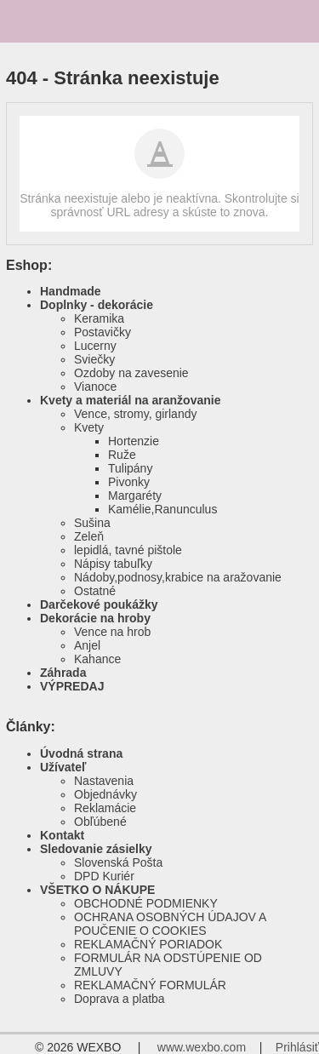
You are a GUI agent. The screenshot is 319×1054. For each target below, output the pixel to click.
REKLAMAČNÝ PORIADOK (148, 944)
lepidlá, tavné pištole (128, 550)
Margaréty (135, 495)
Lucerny (95, 345)
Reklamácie (105, 808)
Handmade (70, 291)
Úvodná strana (81, 753)
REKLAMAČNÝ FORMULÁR (150, 985)
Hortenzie (133, 441)
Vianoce (95, 386)
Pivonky (129, 482)
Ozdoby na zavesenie (131, 373)
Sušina (92, 523)
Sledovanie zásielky (96, 849)
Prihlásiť (297, 1047)
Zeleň (89, 536)
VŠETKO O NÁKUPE (97, 889)
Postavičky (102, 332)
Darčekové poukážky (99, 604)
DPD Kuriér (104, 876)
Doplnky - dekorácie (96, 305)
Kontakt (62, 835)
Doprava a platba (119, 998)
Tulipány (130, 468)
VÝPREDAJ (72, 686)
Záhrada (63, 672)
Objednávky (105, 794)
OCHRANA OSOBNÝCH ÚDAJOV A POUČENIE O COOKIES (170, 923)
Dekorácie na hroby (95, 618)
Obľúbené (100, 821)
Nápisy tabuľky (113, 563)
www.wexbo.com (201, 1047)
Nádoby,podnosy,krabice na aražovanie (178, 577)
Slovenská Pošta (118, 862)
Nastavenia (104, 781)
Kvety (89, 427)
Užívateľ (63, 767)
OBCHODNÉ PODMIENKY (146, 903)
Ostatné (95, 591)
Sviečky (94, 359)
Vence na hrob (112, 632)
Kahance (97, 659)
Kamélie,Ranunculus (162, 509)
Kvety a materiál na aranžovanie (130, 400)
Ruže (122, 454)
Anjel (87, 645)
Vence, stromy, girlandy (135, 414)
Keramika (99, 318)
